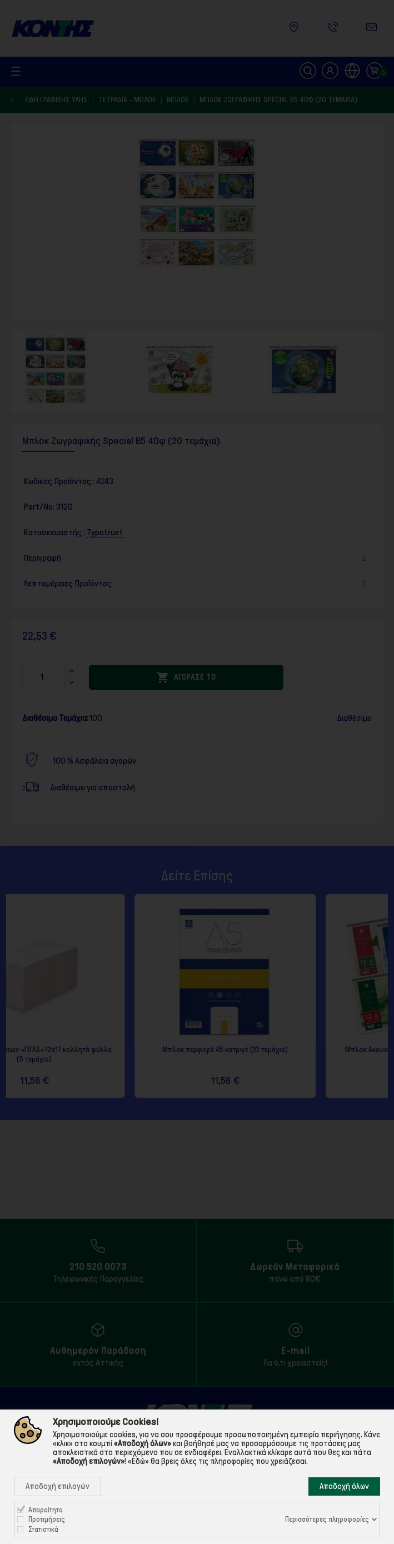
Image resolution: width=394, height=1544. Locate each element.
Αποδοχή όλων (344, 1486)
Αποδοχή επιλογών (57, 1486)
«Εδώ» (138, 1461)
